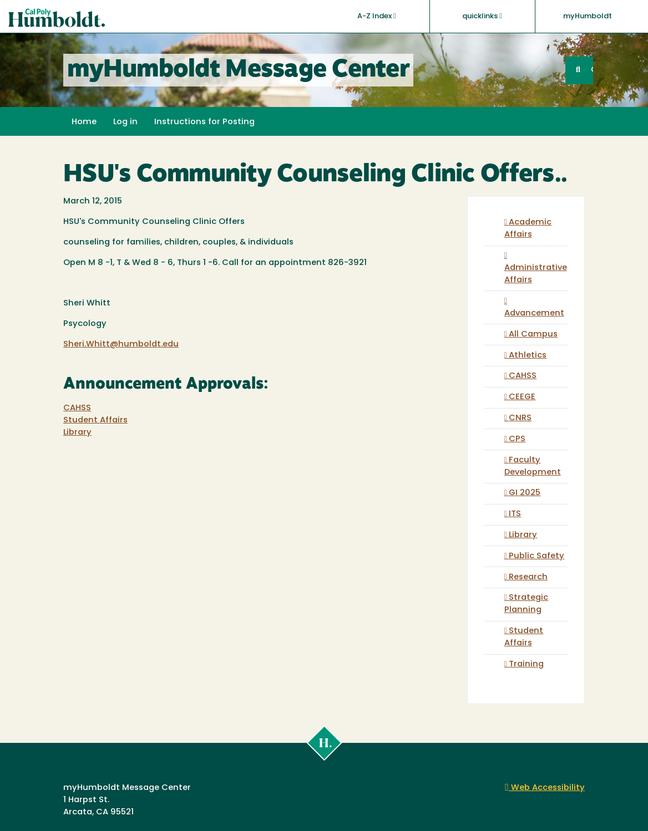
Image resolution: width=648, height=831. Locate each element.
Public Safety (536, 556)
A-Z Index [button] (376, 16)
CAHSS (77, 408)
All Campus (533, 334)
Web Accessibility (545, 788)
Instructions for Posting (204, 122)
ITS (515, 514)
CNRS (520, 418)
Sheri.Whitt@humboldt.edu (121, 344)
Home (84, 122)
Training (526, 664)
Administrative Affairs (535, 274)
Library (77, 433)
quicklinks (482, 16)
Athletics (527, 355)
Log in (125, 122)
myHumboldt (587, 16)
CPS (517, 439)
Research (528, 577)
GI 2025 (524, 493)
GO (592, 70)
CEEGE (522, 397)
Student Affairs (95, 420)
